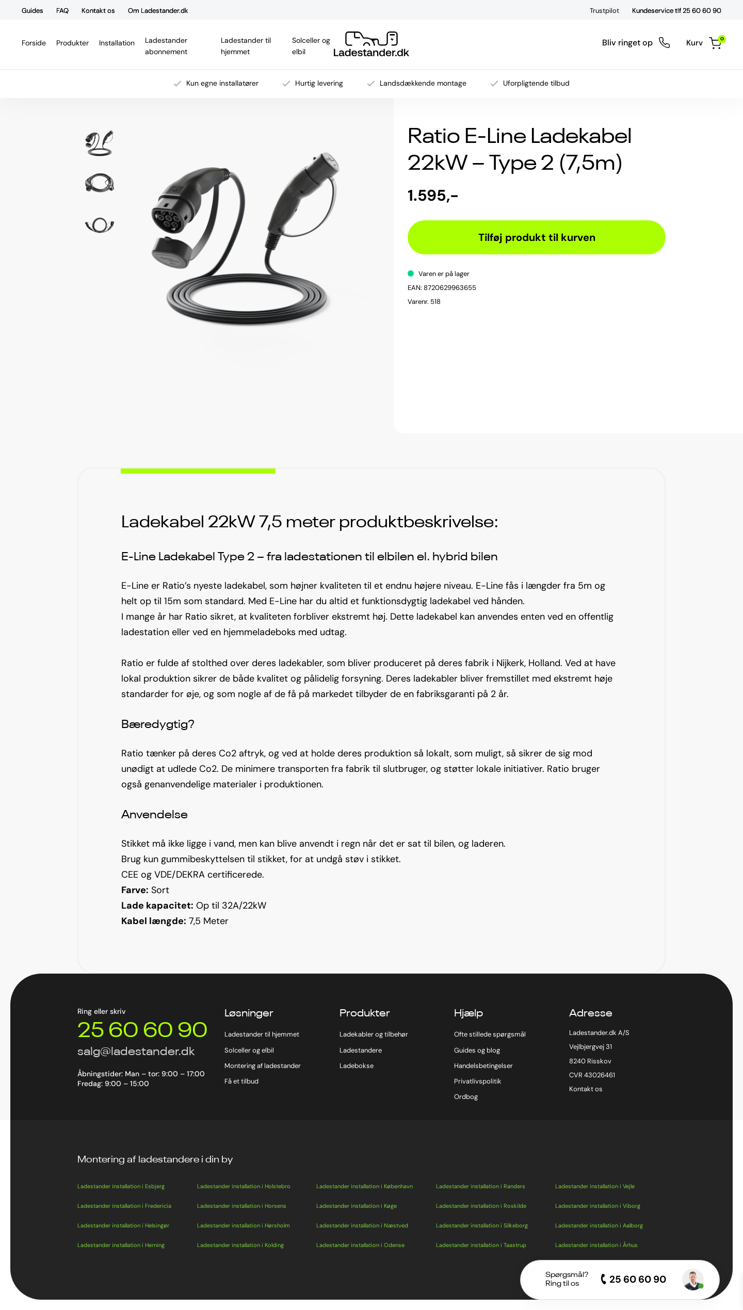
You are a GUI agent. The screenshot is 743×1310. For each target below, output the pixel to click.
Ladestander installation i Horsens (241, 1205)
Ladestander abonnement (178, 45)
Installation (117, 42)
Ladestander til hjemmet (251, 45)
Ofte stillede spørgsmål (490, 1034)
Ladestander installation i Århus (596, 1245)
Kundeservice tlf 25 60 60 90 (676, 10)
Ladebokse (357, 1065)
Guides (32, 10)
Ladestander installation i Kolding (240, 1245)
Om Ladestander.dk (158, 10)
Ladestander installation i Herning (121, 1245)
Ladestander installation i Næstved (362, 1225)
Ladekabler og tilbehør (374, 1034)
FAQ (62, 10)
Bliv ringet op (635, 43)
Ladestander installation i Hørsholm (243, 1225)
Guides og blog (477, 1050)
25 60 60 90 (142, 1031)
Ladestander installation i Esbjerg (121, 1186)
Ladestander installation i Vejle (595, 1186)
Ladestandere (361, 1050)
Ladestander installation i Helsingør (123, 1225)
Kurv (703, 43)
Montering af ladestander (262, 1065)
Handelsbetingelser (483, 1065)
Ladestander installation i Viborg (597, 1205)
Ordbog (466, 1096)
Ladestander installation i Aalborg (599, 1225)
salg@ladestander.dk (136, 1052)
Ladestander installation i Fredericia (124, 1205)
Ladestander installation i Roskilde (481, 1205)
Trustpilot (604, 10)
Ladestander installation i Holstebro (243, 1186)
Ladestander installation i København (364, 1186)
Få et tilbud (241, 1081)
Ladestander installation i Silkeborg (482, 1225)
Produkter (72, 42)
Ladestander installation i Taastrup (481, 1245)
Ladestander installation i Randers (480, 1186)
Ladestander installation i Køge (356, 1205)
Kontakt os (98, 10)
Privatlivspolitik (478, 1081)
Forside (34, 42)
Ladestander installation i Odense (360, 1245)
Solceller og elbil (312, 45)
